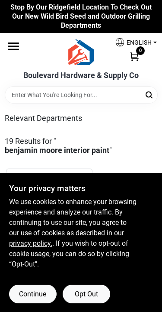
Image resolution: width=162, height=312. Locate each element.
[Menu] (13, 46)
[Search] (149, 94)
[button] (132, 42)
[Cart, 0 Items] (134, 55)
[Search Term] (81, 95)
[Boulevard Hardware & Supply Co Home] (81, 52)
